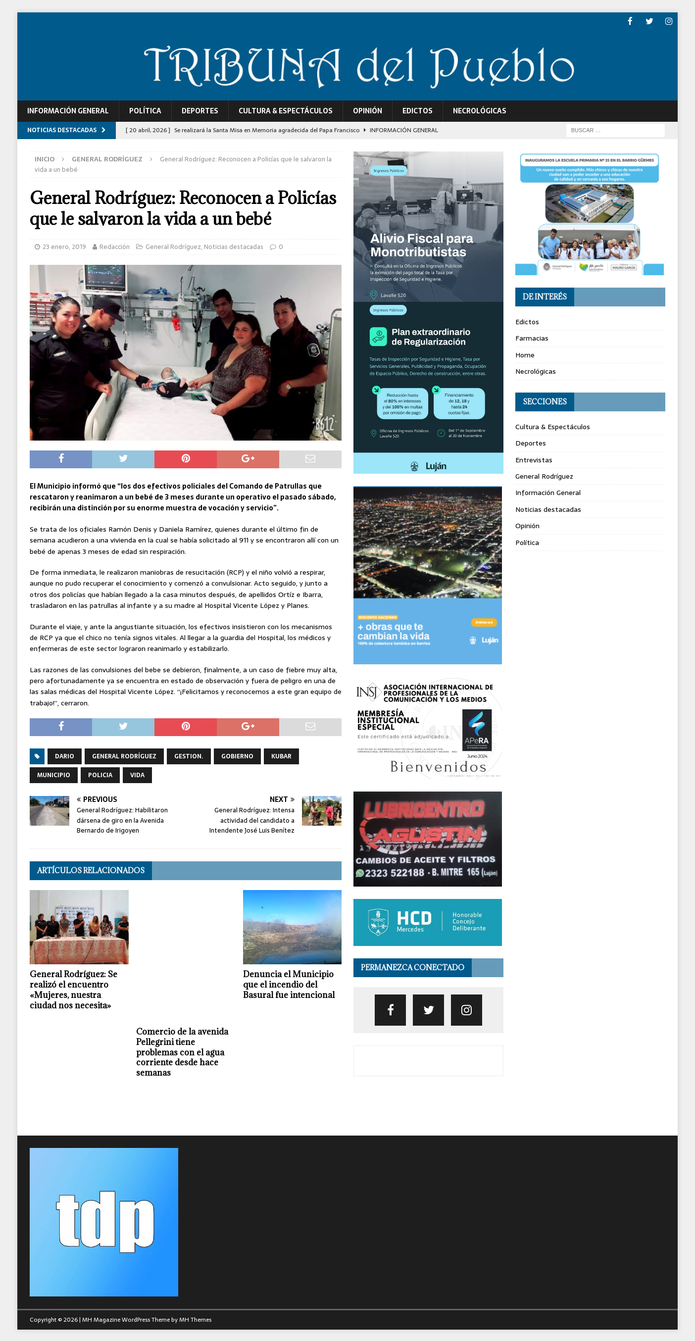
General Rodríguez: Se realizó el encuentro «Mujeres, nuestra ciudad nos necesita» (73, 989)
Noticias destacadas (233, 246)
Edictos (417, 110)
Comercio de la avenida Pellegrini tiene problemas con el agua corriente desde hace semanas (182, 1052)
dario (64, 755)
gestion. (188, 755)
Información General (68, 110)
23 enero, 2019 (64, 246)
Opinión (367, 110)
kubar (281, 755)
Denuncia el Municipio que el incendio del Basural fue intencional (289, 984)
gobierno (237, 755)
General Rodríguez (173, 246)
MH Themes (195, 1319)
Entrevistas (533, 458)
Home (525, 353)
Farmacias (531, 337)
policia (100, 774)
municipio (53, 774)
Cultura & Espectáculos (286, 110)
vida (137, 774)
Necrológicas (479, 110)
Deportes (200, 110)
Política (145, 110)
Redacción (114, 246)
